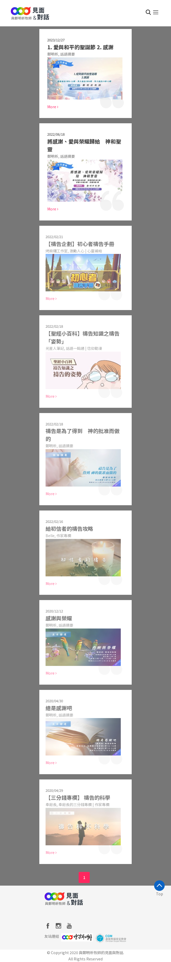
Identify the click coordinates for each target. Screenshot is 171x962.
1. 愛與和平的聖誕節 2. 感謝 (80, 47)
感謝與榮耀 (56, 618)
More (52, 106)
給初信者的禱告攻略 (67, 528)
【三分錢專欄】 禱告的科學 (75, 797)
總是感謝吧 (56, 708)
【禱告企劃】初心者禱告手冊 (77, 244)
